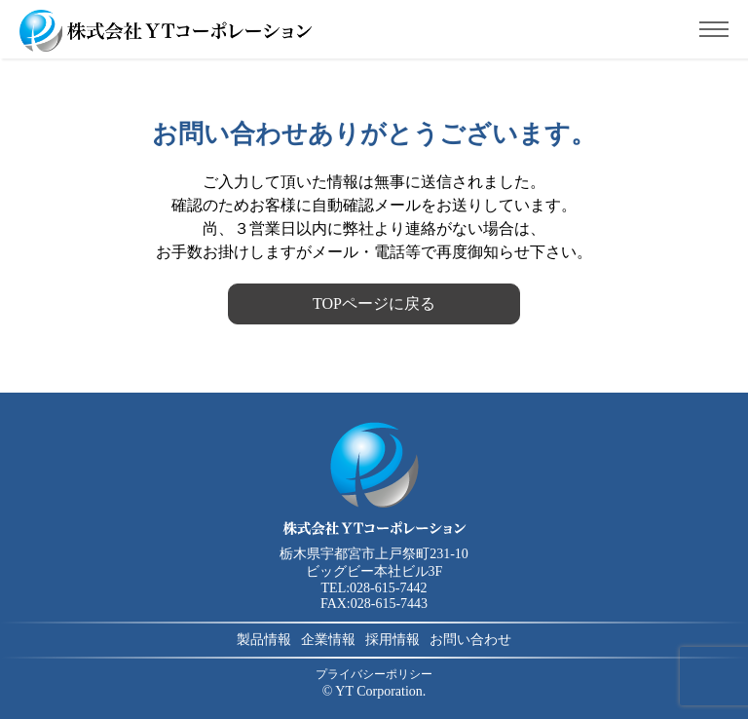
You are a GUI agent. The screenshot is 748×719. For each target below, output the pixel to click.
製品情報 (264, 639)
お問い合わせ (470, 639)
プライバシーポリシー (374, 674)
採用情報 (392, 639)
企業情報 (328, 639)
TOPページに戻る (374, 303)
